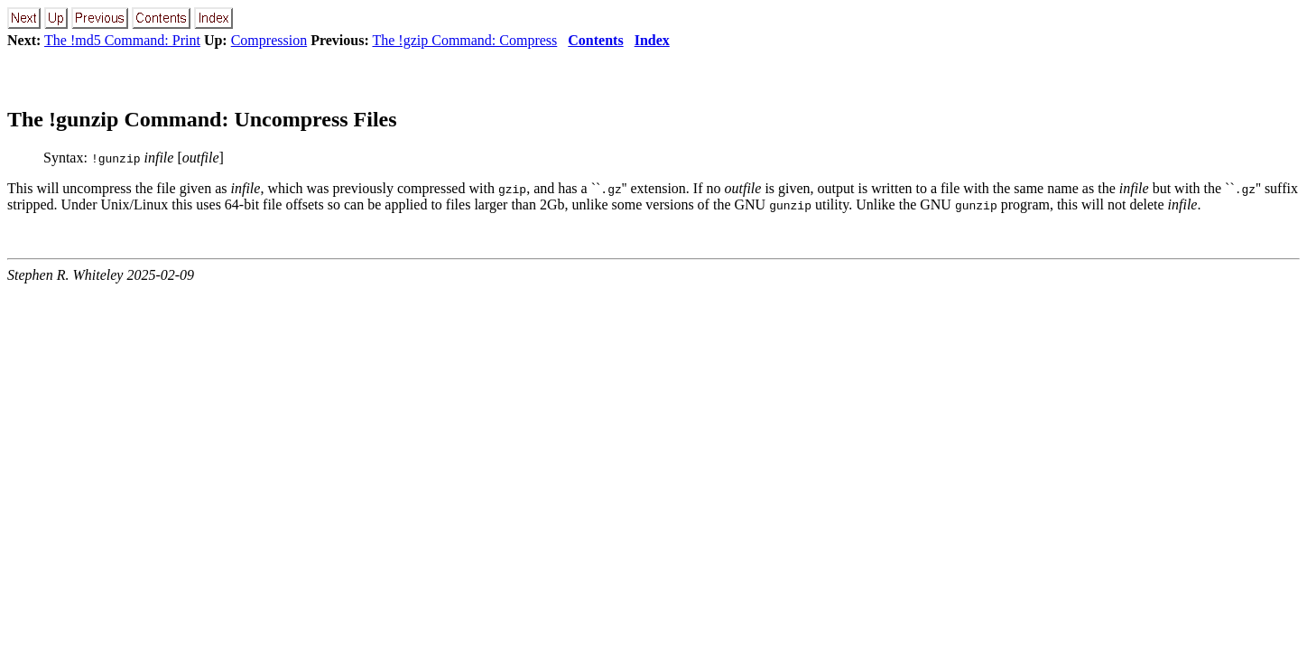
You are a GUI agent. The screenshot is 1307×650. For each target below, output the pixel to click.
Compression (269, 40)
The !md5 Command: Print (122, 40)
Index (652, 40)
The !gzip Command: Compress (464, 40)
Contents (595, 40)
